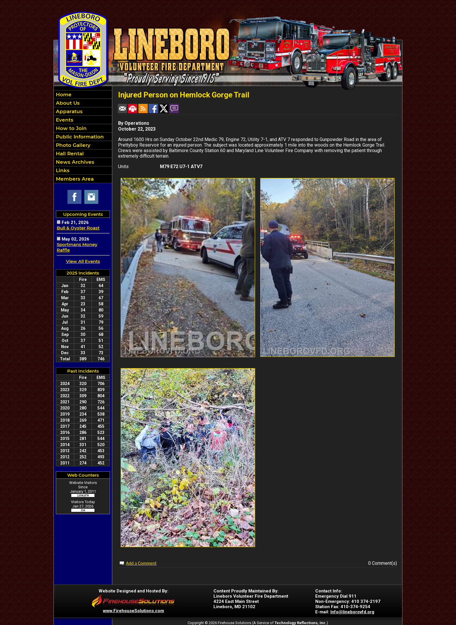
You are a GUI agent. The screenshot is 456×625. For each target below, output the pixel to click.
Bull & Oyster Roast (78, 228)
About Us (67, 103)
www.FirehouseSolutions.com (133, 610)
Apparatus (68, 111)
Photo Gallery (72, 145)
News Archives (74, 162)
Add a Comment (141, 563)
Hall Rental (69, 153)
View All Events (83, 261)
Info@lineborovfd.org (352, 612)
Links (62, 170)
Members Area (74, 179)
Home (63, 94)
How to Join (70, 128)
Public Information (79, 137)
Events (63, 120)
